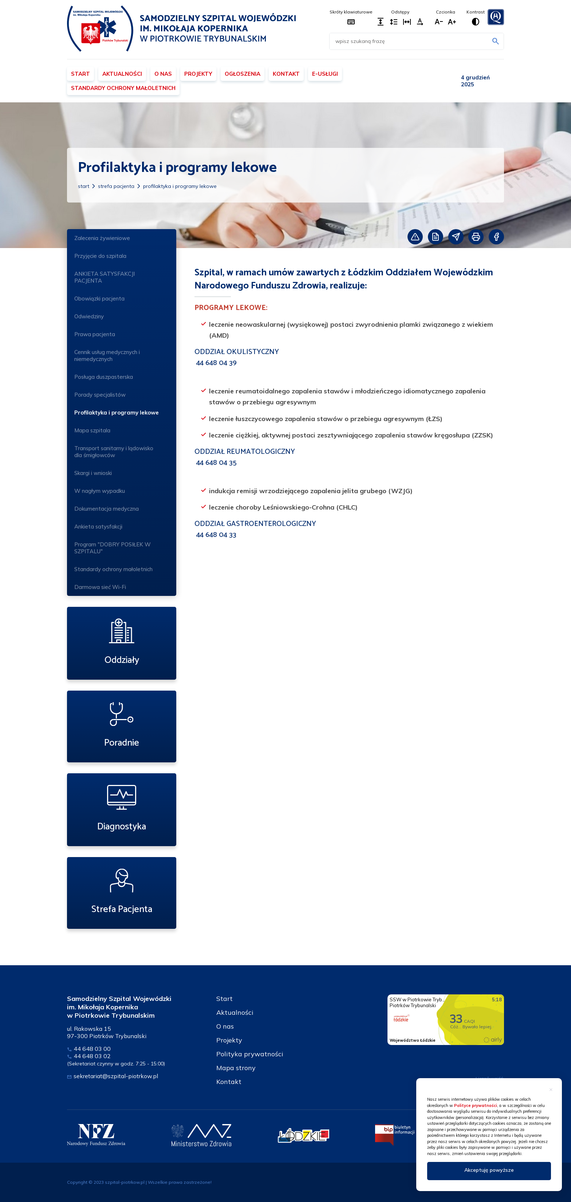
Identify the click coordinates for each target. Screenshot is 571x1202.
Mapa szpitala (92, 430)
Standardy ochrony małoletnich (123, 88)
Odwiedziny (89, 316)
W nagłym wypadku (99, 490)
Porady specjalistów (121, 395)
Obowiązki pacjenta (99, 298)
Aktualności (122, 73)
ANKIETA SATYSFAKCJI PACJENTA (104, 277)
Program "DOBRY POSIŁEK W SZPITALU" (121, 548)
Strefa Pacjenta (116, 186)
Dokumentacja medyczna (106, 508)
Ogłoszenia (242, 73)
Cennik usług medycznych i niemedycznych (107, 355)
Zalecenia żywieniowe (102, 238)
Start (80, 73)
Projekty (198, 73)
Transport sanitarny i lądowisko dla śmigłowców (113, 452)
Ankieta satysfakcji (98, 526)
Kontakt (286, 73)
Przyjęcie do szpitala (100, 255)
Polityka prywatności (249, 1054)
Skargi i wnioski (93, 473)
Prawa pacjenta (94, 334)
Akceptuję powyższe (489, 1170)
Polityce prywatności (475, 1105)
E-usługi (325, 73)
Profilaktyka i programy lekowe (180, 186)
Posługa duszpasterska (103, 376)
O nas (163, 73)
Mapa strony (236, 1068)
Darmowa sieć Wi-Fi (100, 587)
